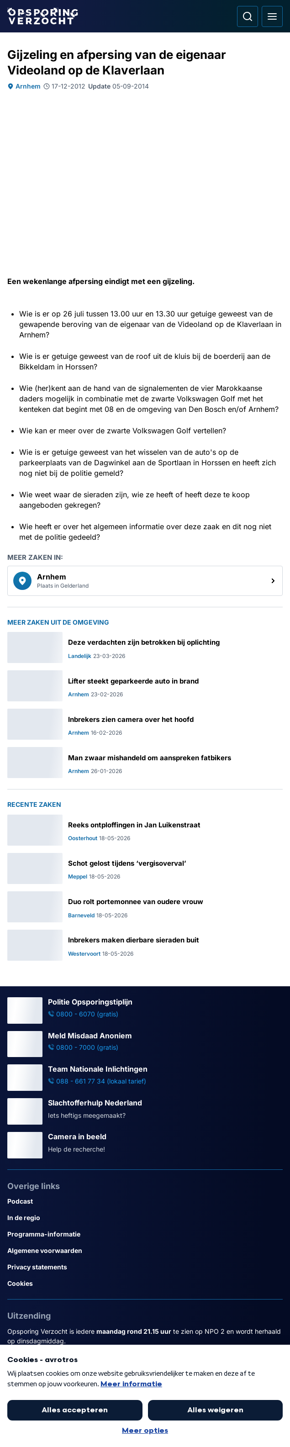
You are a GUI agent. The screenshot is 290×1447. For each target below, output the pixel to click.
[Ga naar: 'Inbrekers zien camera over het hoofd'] (145, 724)
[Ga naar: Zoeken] (247, 16)
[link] (145, 581)
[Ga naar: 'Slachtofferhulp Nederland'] (145, 1111)
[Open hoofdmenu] (272, 16)
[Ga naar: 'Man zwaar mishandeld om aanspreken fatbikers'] (145, 762)
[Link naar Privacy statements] (145, 1267)
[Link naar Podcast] (145, 1201)
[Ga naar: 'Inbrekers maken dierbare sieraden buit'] (145, 945)
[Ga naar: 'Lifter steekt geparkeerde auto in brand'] (145, 685)
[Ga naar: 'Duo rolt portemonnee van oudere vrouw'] (145, 906)
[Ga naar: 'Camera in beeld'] (145, 1145)
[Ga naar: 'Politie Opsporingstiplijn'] (145, 1010)
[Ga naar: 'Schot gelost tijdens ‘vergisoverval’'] (145, 868)
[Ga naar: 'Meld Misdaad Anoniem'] (145, 1044)
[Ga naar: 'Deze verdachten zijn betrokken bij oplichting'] (145, 647)
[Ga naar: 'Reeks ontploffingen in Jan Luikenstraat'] (145, 830)
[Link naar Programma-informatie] (145, 1234)
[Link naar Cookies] (145, 1283)
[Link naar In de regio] (145, 1217)
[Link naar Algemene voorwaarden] (145, 1250)
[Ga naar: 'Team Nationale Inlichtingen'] (145, 1077)
